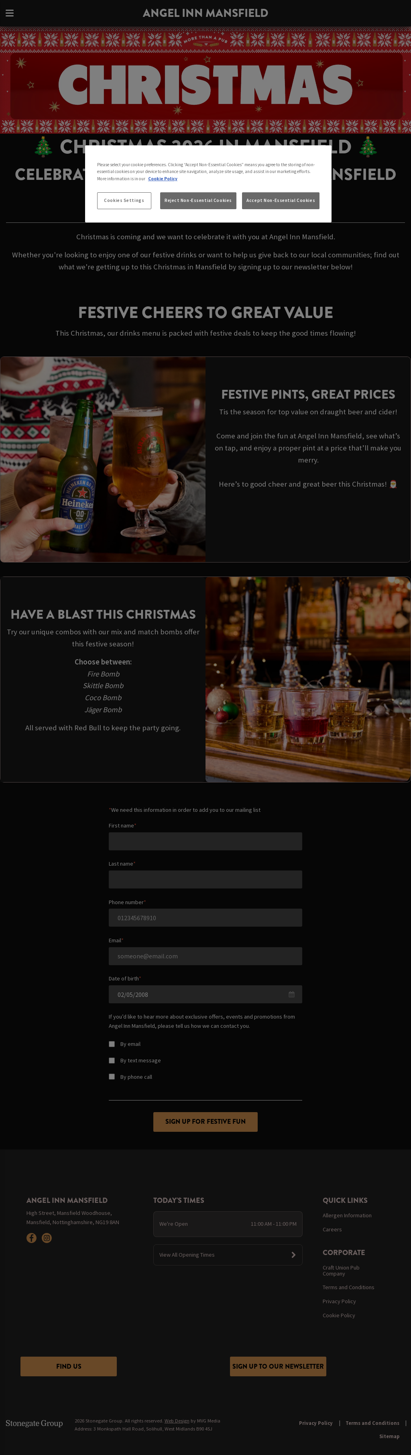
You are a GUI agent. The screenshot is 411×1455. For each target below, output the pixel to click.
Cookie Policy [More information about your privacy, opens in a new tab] (162, 178)
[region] (208, 183)
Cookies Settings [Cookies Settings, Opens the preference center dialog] (124, 200)
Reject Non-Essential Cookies (198, 200)
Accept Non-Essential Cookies (280, 200)
